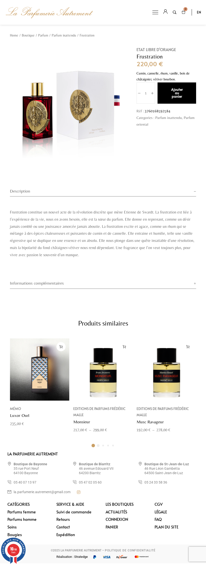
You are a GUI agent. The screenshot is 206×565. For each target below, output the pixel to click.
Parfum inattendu (64, 35)
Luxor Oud (19, 423)
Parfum (43, 35)
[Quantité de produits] (146, 93)
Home (14, 35)
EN (199, 12)
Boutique (28, 35)
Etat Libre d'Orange (156, 49)
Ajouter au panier (177, 93)
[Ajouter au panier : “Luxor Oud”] (61, 354)
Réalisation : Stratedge (72, 559)
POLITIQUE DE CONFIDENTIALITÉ (130, 552)
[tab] (103, 191)
